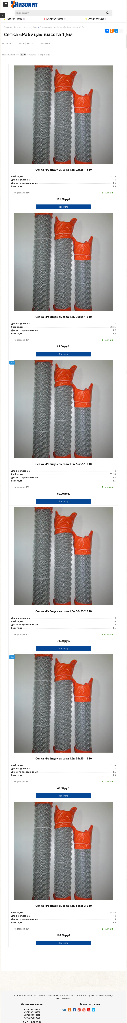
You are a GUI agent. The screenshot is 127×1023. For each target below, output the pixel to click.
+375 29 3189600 (32, 1009)
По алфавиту (27, 43)
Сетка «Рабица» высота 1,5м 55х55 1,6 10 (63, 758)
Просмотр (63, 206)
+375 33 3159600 (32, 1012)
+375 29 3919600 (32, 1015)
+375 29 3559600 (32, 1017)
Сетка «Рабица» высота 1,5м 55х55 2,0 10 (63, 611)
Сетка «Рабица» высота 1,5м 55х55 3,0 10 (63, 906)
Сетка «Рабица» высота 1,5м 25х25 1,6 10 (63, 169)
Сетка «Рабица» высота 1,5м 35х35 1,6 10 (63, 317)
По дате (7, 43)
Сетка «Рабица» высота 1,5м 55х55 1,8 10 (63, 464)
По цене (46, 43)
